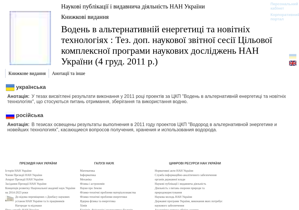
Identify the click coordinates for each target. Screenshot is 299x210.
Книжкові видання (85, 16)
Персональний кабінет (281, 6)
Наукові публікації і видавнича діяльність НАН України (133, 6)
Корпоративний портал (281, 16)
